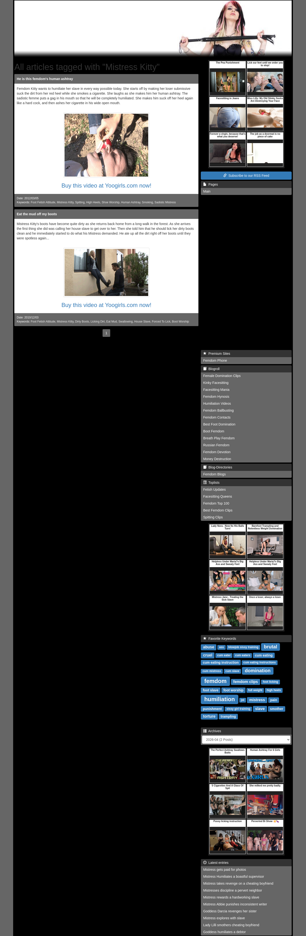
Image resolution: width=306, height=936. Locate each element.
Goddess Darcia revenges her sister (230, 911)
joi (242, 700)
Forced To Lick (161, 321)
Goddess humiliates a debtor (224, 932)
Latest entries (216, 863)
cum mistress (211, 671)
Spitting (80, 202)
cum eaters (242, 655)
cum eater (224, 655)
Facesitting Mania (216, 390)
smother (276, 709)
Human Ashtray (130, 202)
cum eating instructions (259, 662)
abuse (208, 647)
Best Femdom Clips (217, 510)
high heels (274, 690)
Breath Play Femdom (219, 438)
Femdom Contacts (216, 417)
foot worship (233, 690)
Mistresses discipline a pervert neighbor (232, 890)
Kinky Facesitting (216, 383)
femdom (215, 681)
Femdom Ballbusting (218, 410)
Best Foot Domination (219, 424)
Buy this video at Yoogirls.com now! (106, 185)
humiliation (219, 699)
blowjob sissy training (243, 647)
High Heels (93, 202)
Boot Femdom (213, 431)
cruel (207, 655)
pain (273, 700)
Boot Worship (180, 321)
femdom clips (245, 682)
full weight (255, 690)
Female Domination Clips (221, 376)
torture (209, 716)
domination (258, 670)
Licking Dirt (98, 321)
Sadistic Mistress (165, 202)
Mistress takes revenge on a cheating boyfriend (238, 883)
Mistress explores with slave (224, 918)
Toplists (211, 482)
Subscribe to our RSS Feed (246, 176)
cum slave (232, 671)
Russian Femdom (216, 445)
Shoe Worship (110, 202)
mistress (257, 700)
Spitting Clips (213, 517)
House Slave (142, 321)
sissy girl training (238, 709)
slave (260, 709)
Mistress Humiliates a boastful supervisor (233, 876)
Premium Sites (216, 353)
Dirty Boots (82, 321)
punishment (212, 709)
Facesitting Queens (217, 496)
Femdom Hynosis (216, 396)
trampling (228, 716)
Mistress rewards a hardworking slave (231, 897)
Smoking (147, 202)
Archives (212, 731)
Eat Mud (111, 321)
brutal (270, 646)
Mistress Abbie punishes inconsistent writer (235, 904)
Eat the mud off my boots (37, 214)
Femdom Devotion (216, 452)
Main (206, 191)
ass (221, 647)
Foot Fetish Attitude (43, 202)
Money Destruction (217, 459)
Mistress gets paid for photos (224, 869)
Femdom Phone (215, 360)
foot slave (210, 690)
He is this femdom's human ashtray (45, 79)
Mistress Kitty (65, 202)
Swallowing (125, 321)
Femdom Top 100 (216, 503)
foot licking (270, 682)
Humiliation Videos (217, 403)
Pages (210, 184)
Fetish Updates (214, 489)
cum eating (264, 655)
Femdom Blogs (214, 474)
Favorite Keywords (219, 638)
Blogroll (211, 369)
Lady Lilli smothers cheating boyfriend (231, 925)
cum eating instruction (221, 662)
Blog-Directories (217, 467)
